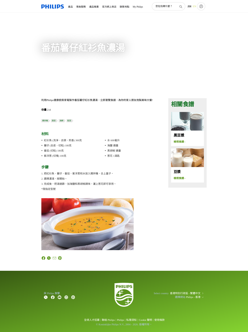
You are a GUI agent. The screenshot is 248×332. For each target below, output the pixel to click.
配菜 (69, 121)
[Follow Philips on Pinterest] (73, 297)
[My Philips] (201, 6)
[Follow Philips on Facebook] (53, 297)
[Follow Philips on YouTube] (60, 297)
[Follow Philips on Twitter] (46, 297)
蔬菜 (54, 121)
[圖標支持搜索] (181, 6)
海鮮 (61, 121)
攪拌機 (45, 121)
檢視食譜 (179, 141)
